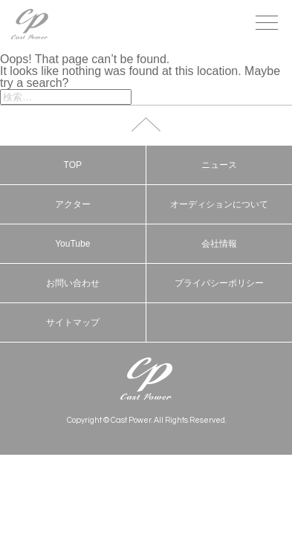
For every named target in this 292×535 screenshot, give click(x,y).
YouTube (72, 244)
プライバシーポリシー (219, 283)
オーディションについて (219, 204)
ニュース (219, 165)
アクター (73, 204)
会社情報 (219, 244)
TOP (73, 165)
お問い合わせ (73, 283)
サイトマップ (73, 322)
